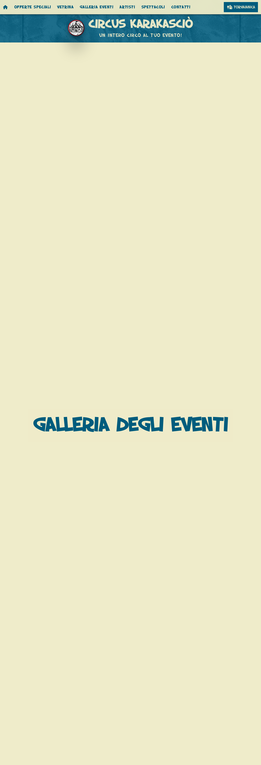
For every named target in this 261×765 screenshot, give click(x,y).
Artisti (127, 7)
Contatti (181, 7)
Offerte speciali (32, 7)
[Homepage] (5, 7)
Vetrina (65, 7)
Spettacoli (153, 7)
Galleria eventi (96, 7)
